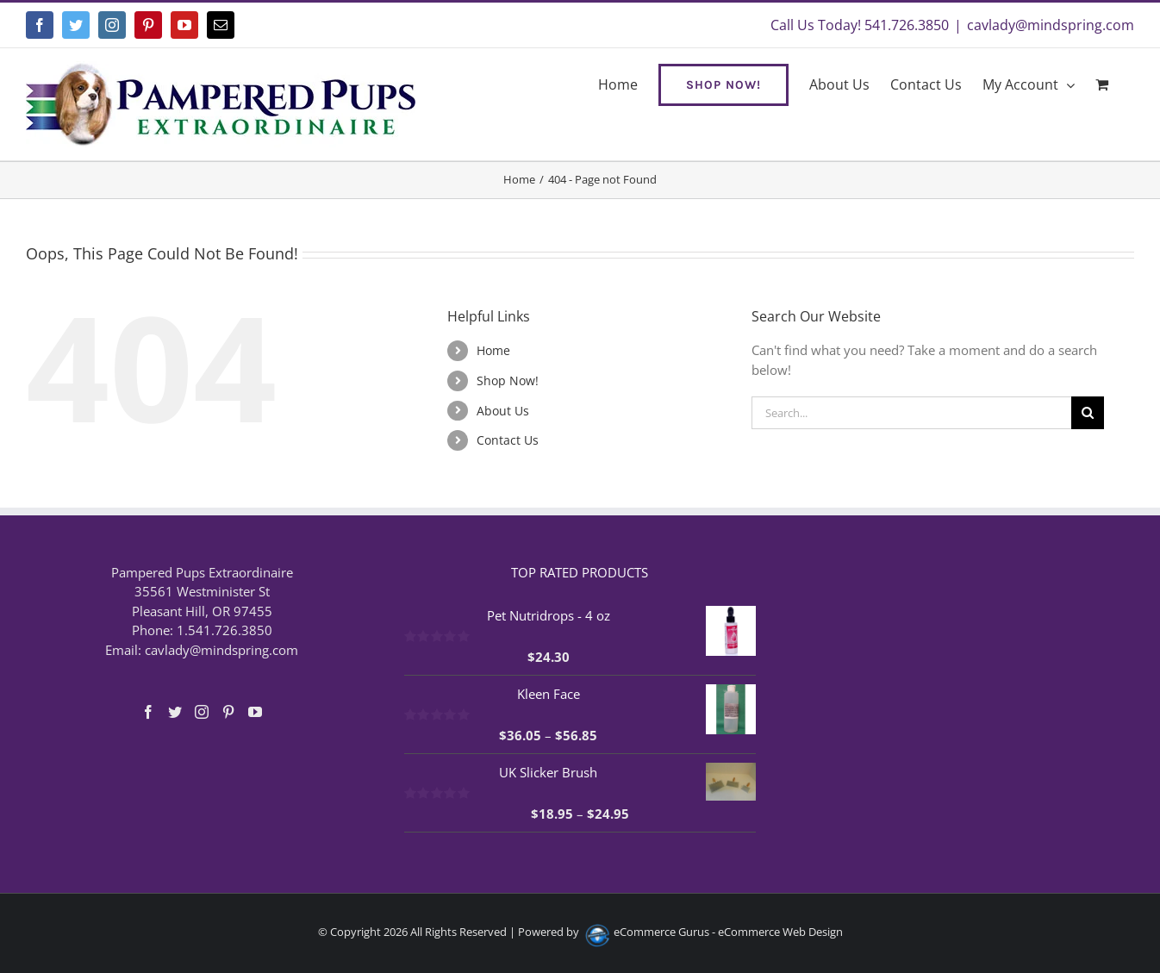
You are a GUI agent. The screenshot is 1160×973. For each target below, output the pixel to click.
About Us (503, 410)
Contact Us (508, 440)
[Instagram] (202, 712)
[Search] (1087, 412)
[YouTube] (255, 712)
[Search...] (911, 412)
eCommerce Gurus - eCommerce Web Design (728, 931)
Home (493, 350)
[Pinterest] (228, 712)
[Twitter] (175, 712)
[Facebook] (148, 712)
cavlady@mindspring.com (1050, 25)
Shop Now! (508, 380)
